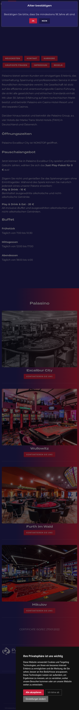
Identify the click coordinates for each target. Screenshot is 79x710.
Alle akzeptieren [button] (33, 692)
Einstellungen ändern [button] (36, 699)
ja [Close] (33, 19)
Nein (44, 19)
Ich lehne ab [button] (53, 692)
